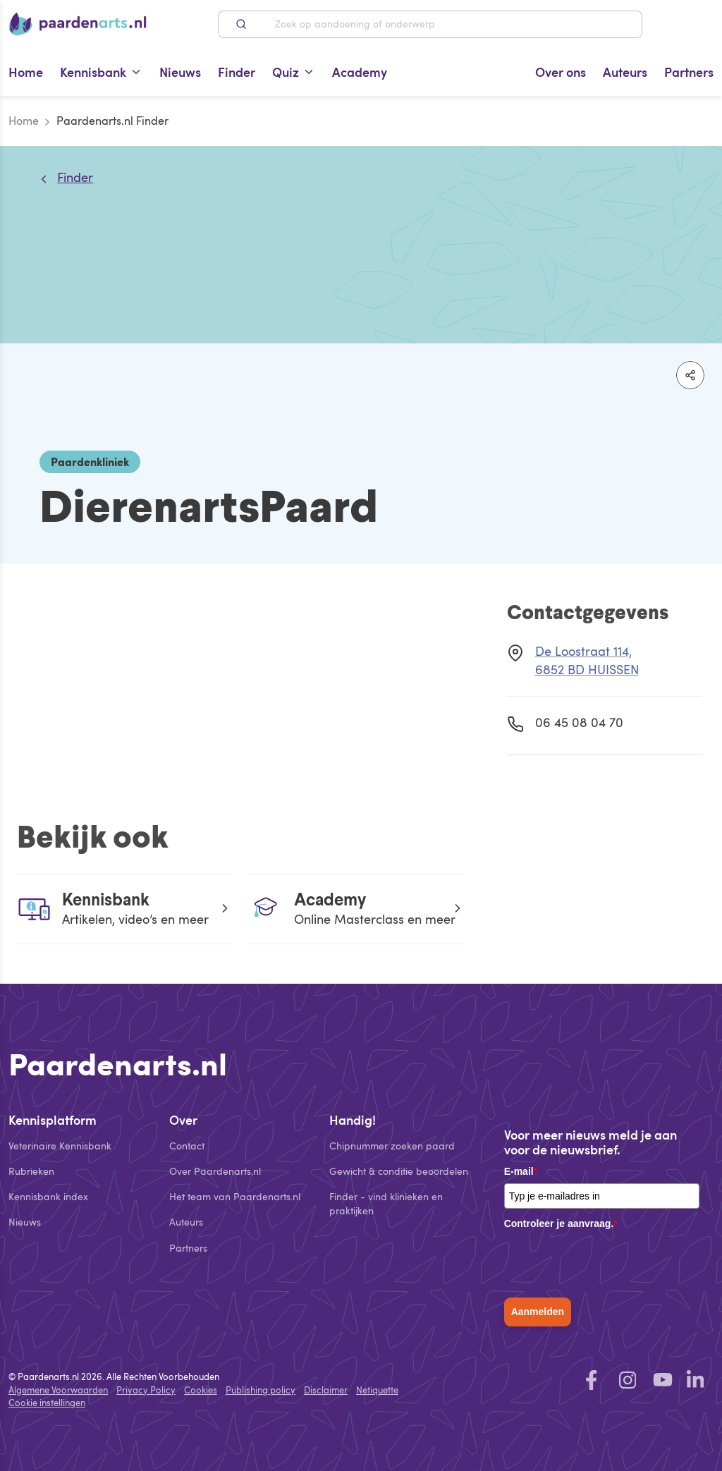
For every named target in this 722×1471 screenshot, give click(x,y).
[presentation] (611, 1262)
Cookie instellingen (46, 1402)
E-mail (520, 1171)
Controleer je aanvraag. (561, 1223)
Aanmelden (537, 1311)
